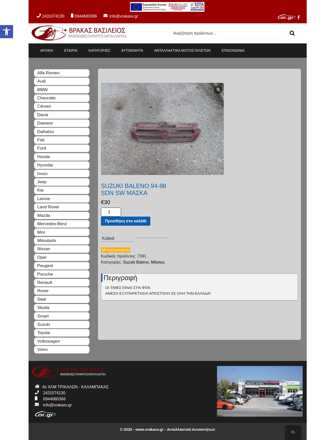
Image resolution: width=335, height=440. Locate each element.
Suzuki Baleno (267, 162)
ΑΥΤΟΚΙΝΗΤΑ (132, 50)
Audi (41, 81)
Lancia (43, 198)
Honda (43, 156)
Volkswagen (48, 341)
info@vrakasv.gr (118, 16)
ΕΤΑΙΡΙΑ (70, 50)
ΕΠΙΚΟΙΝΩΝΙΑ (233, 50)
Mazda (43, 215)
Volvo (42, 349)
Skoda (43, 307)
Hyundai (45, 165)
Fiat (40, 140)
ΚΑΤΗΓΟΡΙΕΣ (99, 50)
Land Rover (48, 207)
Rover (43, 290)
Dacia (42, 114)
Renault (44, 282)
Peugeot (45, 265)
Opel (41, 257)
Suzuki (43, 324)
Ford (41, 148)
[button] (6, 31)
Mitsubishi (46, 240)
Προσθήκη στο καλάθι (257, 121)
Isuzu (42, 173)
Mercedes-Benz (52, 223)
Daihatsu (45, 131)
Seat (41, 299)
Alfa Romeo (48, 73)
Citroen (44, 106)
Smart (43, 316)
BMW (42, 89)
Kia (40, 190)
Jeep (42, 181)
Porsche (45, 274)
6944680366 (84, 16)
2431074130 (50, 16)
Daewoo (45, 123)
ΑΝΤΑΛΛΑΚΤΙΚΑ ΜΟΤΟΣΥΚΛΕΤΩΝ (182, 50)
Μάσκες (289, 162)
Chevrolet (46, 98)
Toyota (43, 332)
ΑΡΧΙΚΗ (46, 50)
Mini (41, 232)
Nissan (43, 248)
